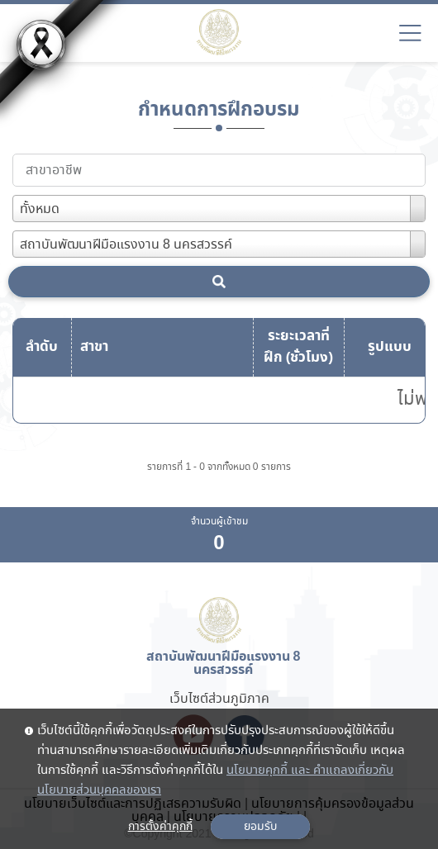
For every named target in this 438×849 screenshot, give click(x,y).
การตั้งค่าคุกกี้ (160, 826)
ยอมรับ (260, 826)
